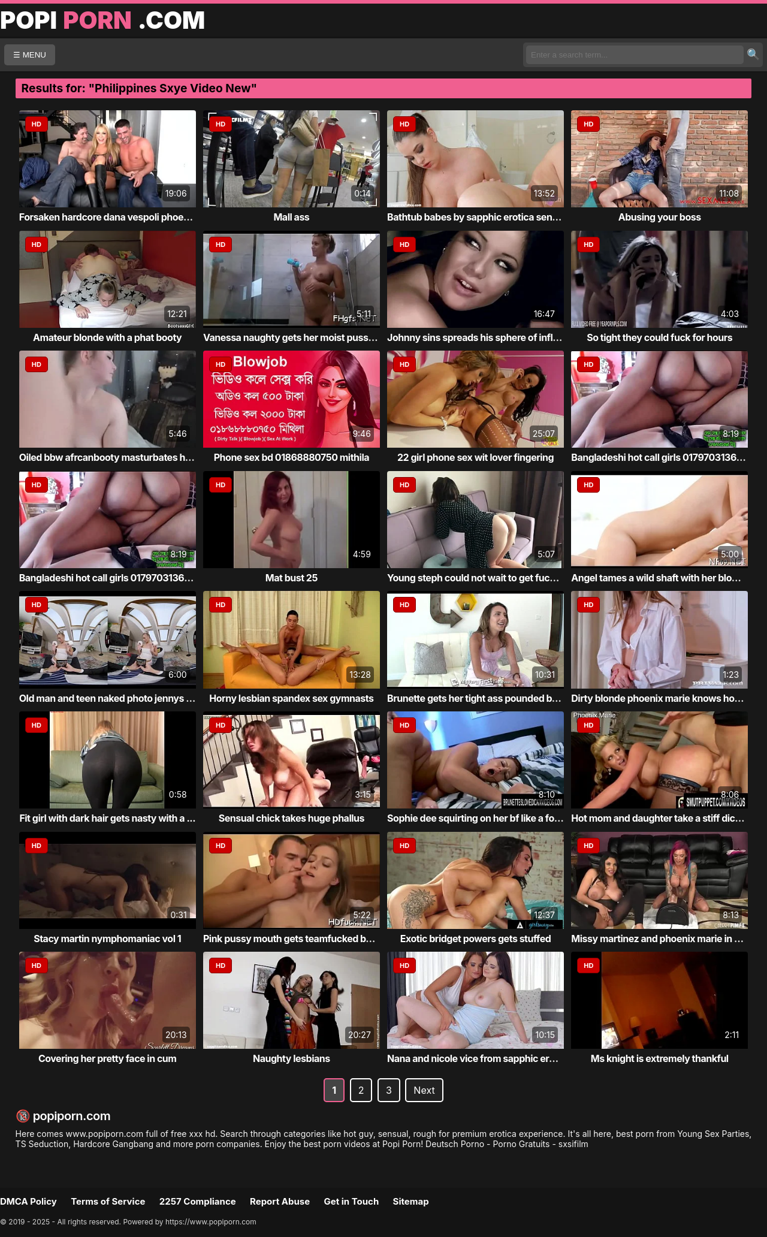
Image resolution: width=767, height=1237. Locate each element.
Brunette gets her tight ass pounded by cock (484, 698)
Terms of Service (108, 1201)
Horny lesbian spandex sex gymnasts (291, 698)
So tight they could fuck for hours (659, 337)
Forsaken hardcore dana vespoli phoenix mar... (121, 217)
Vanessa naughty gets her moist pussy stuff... (303, 337)
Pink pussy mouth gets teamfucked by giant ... (304, 939)
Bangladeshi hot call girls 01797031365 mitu (115, 578)
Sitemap (411, 1201)
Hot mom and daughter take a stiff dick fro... (667, 818)
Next (423, 1090)
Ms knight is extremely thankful (660, 1058)
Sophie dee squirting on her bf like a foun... (480, 818)
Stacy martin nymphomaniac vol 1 (107, 939)
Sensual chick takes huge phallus (291, 818)
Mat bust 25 (291, 578)
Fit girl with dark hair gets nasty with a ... (107, 818)
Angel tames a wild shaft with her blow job (663, 578)
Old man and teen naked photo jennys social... (120, 698)
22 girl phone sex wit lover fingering (475, 457)
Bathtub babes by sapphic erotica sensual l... (485, 217)
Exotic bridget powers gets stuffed (475, 939)
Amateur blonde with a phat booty (107, 337)
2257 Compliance (197, 1201)
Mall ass (291, 217)
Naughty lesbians (291, 1058)
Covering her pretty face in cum (107, 1058)
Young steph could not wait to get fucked (476, 578)
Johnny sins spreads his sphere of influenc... (485, 337)
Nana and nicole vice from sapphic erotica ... (484, 1058)
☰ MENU (29, 54)
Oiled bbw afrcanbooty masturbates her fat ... (119, 457)
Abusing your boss (659, 217)
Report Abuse (280, 1201)
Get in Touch (351, 1201)
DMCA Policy (28, 1201)
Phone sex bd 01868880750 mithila (291, 457)
